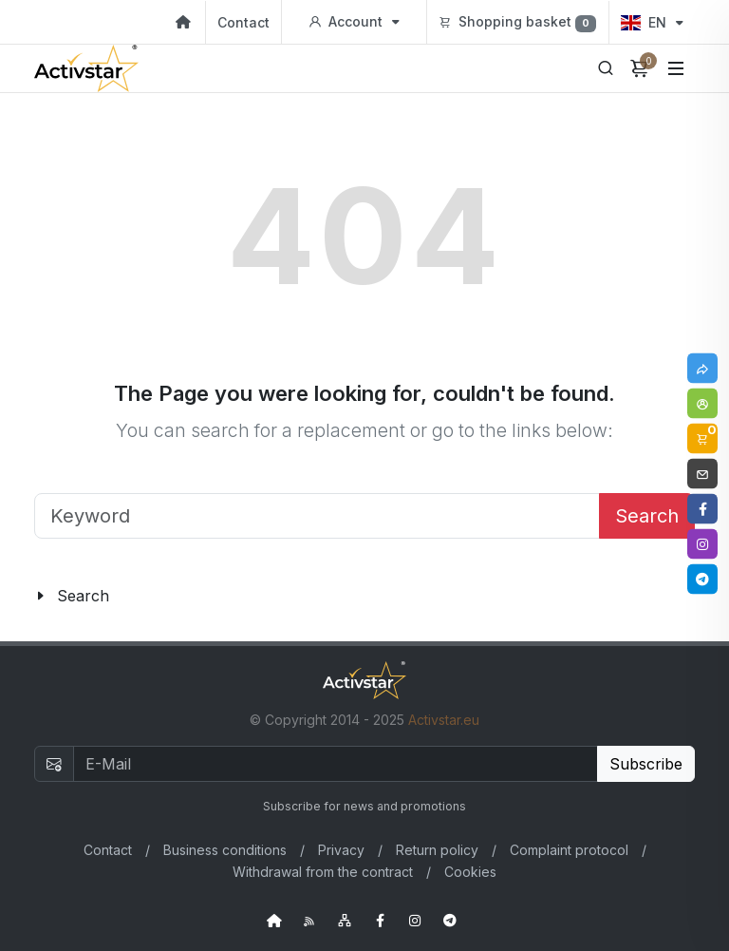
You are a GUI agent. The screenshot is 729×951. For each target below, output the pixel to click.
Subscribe (645, 763)
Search (647, 515)
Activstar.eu (443, 720)
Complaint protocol (569, 850)
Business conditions (225, 850)
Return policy (437, 850)
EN (652, 22)
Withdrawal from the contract (323, 872)
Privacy (341, 850)
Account (354, 21)
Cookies (470, 872)
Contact (243, 22)
